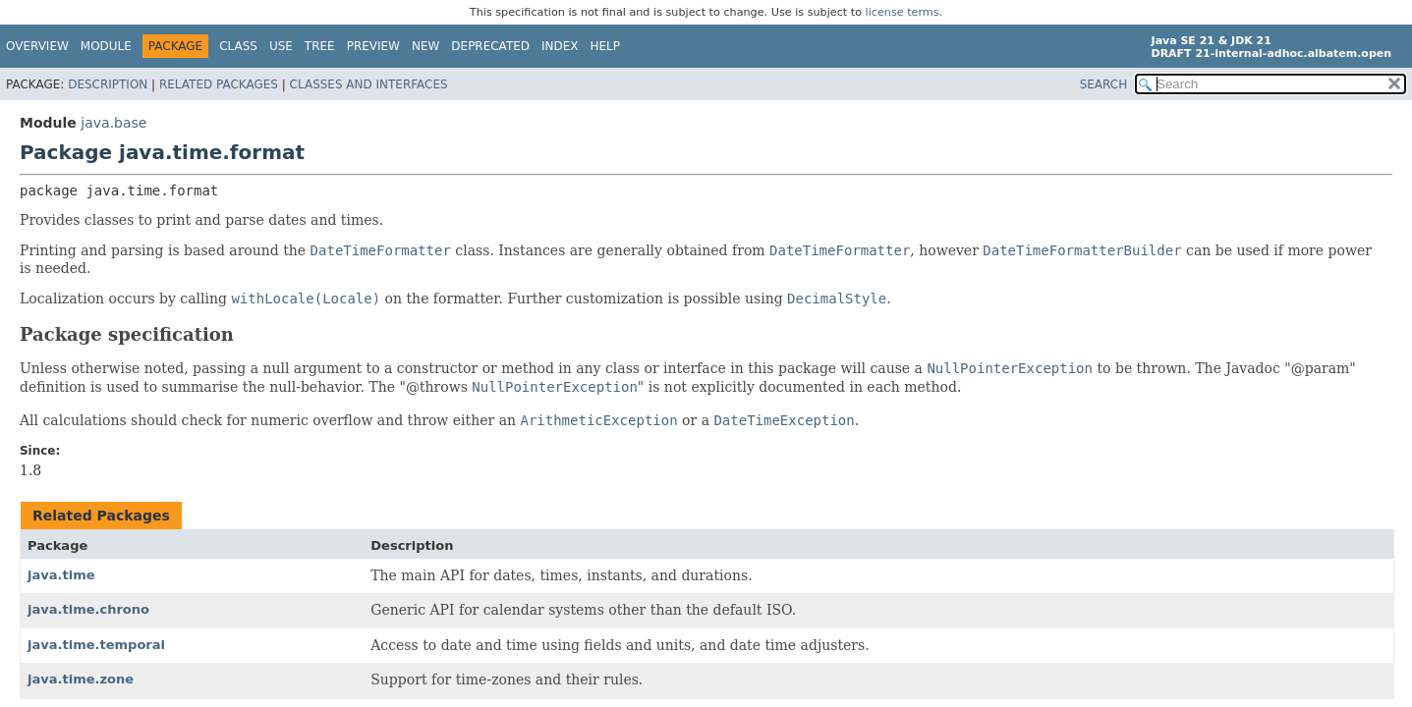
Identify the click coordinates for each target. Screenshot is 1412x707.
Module (106, 46)
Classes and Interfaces (369, 84)
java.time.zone (81, 679)
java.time (61, 575)
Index (560, 46)
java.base (113, 123)
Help (606, 46)
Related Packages (218, 84)
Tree (320, 46)
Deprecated (490, 46)
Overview (37, 46)
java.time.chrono (88, 609)
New (425, 46)
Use (281, 46)
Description (107, 84)
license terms (902, 12)
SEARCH (1104, 84)
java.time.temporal (96, 644)
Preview (373, 46)
